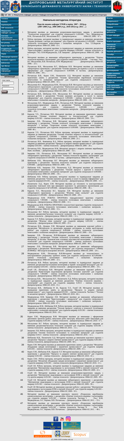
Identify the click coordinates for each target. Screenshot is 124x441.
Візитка (110, 18)
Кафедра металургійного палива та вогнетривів (58, 15)
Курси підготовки (8, 46)
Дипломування (113, 70)
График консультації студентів (115, 81)
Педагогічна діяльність (111, 31)
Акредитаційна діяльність (113, 66)
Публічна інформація (6, 70)
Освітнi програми (114, 41)
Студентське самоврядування (8, 50)
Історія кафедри (113, 35)
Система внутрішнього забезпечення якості (9, 38)
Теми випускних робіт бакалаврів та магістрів (114, 87)
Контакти (5, 74)
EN (9, 15)
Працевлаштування (114, 57)
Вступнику (5, 43)
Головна (4, 19)
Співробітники (112, 24)
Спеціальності (112, 21)
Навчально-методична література (93, 15)
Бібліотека (5, 63)
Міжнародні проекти (9, 57)
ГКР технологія (7, 28)
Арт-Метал (5, 66)
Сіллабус (110, 54)
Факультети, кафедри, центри (26, 15)
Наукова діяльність (114, 51)
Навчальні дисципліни (111, 61)
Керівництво (6, 25)
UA (6, 15)
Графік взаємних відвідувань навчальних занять (114, 75)
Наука (3, 54)
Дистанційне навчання (112, 93)
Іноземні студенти (8, 60)
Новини (4, 22)
